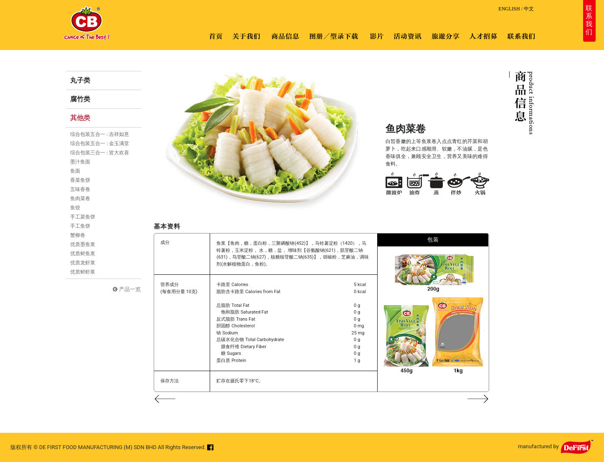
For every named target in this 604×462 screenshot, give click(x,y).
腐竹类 (80, 99)
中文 (529, 9)
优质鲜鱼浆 (82, 253)
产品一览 (130, 289)
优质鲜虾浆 (82, 272)
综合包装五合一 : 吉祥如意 (99, 134)
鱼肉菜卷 (80, 198)
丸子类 (80, 80)
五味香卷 (80, 189)
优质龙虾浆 (82, 263)
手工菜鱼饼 (82, 217)
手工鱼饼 (80, 226)
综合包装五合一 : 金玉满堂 (99, 143)
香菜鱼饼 (80, 180)
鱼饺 (75, 208)
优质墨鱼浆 (82, 244)
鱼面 (75, 171)
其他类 (80, 117)
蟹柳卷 (77, 235)
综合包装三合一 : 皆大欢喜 (99, 153)
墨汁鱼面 (80, 162)
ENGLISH (509, 9)
